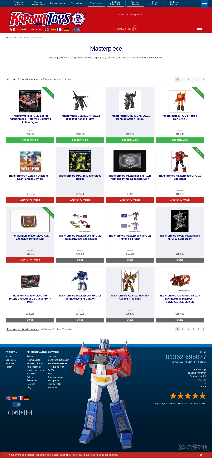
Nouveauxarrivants (18, 3)
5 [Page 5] (198, 79)
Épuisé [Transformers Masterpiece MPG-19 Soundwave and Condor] (80, 320)
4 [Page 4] (193, 79)
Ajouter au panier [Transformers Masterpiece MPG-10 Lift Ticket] (180, 200)
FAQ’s (51, 370)
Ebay (29, 412)
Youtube (22, 412)
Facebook (8, 412)
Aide (50, 374)
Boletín (30, 377)
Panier (9, 367)
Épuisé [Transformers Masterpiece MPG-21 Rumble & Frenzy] (130, 260)
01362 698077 (186, 356)
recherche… (157, 57)
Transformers (96, 3)
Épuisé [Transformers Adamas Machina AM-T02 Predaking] (130, 320)
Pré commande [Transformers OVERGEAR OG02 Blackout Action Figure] (80, 140)
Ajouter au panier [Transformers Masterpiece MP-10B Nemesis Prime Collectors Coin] (130, 200)
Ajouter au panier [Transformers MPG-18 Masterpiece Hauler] (80, 200)
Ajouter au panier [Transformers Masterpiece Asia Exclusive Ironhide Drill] (30, 260)
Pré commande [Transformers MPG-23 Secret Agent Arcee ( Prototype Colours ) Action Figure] (30, 140)
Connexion (22, 29)
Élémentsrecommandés (38, 3)
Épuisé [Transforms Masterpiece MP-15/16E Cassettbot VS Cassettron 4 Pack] (30, 320)
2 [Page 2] (182, 79)
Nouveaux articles (35, 363)
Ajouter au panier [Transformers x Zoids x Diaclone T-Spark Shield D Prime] (30, 200)
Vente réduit (76, 3)
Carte (203, 386)
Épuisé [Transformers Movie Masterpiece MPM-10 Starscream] (180, 260)
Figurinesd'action (135, 3)
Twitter (15, 412)
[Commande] (22, 79)
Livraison (52, 356)
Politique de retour (56, 367)
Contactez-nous (14, 29)
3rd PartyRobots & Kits (116, 3)
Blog (29, 387)
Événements (33, 380)
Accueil (10, 29)
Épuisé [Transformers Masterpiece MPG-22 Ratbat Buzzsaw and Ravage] (80, 260)
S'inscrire (10, 363)
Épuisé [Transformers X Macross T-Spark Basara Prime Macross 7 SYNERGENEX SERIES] (180, 320)
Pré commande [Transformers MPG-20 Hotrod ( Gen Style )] (180, 140)
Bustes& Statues (154, 3)
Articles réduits (34, 367)
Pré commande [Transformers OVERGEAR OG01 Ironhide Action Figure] (130, 140)
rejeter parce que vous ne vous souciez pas (94, 455)
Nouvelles (36, 29)
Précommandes (57, 3)
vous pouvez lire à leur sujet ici (52, 455)
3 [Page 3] (188, 79)
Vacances (52, 387)
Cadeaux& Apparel (174, 3)
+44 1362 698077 (177, 362)
